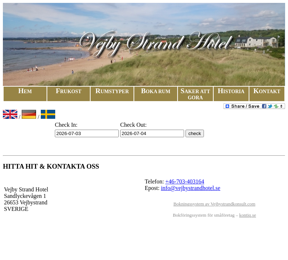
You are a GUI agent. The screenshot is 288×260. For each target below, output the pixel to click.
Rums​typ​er (112, 91)
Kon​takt (266, 91)
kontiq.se (247, 215)
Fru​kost (68, 91)
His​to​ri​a (231, 91)
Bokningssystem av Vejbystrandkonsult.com (215, 204)
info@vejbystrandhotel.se (190, 188)
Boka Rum (155, 91)
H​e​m (25, 91)
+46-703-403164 (184, 181)
